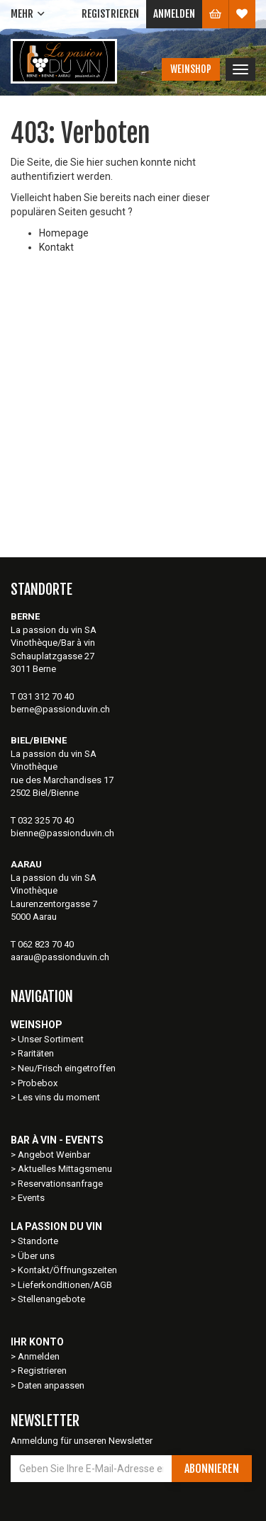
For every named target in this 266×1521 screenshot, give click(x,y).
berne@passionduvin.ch (60, 709)
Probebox (37, 1083)
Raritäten (36, 1053)
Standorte (38, 1241)
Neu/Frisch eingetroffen (67, 1068)
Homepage (64, 233)
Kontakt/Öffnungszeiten (67, 1270)
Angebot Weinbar (54, 1154)
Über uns (36, 1256)
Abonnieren (211, 1469)
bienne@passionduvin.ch (62, 833)
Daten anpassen (51, 1385)
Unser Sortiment (52, 1039)
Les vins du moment (59, 1097)
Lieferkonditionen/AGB (65, 1285)
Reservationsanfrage (60, 1183)
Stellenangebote (51, 1299)
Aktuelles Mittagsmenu (65, 1168)
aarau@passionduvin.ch (60, 957)
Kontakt (56, 247)
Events (31, 1197)
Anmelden (174, 14)
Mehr (22, 14)
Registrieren (110, 14)
